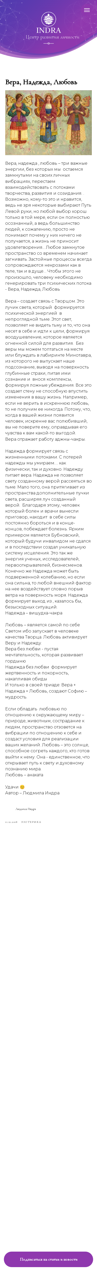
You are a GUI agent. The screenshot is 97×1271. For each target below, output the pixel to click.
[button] (48, 1259)
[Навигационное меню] (87, 10)
